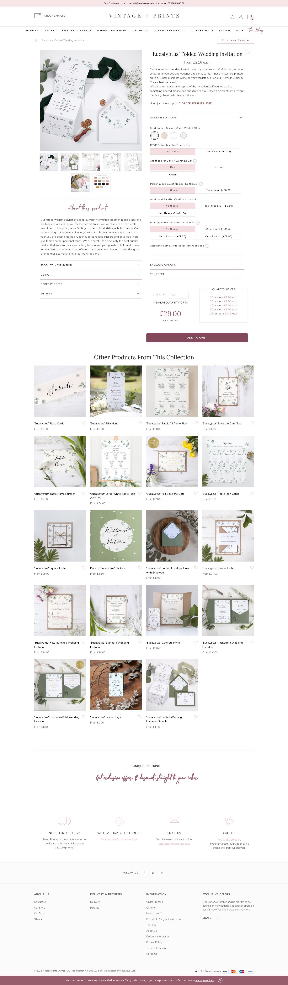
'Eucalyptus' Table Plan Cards (220, 494)
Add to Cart (197, 338)
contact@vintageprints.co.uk (174, 844)
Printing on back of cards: (165, 222)
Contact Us (40, 902)
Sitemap (38, 919)
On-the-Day (140, 30)
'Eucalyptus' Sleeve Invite (218, 568)
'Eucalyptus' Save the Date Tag (221, 423)
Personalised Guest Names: (167, 183)
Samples (225, 30)
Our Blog (39, 913)
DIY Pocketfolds (201, 30)
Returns (94, 908)
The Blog (256, 30)
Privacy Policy (154, 942)
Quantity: (159, 294)
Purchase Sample (235, 40)
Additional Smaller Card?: (166, 199)
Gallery (50, 30)
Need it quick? (154, 913)
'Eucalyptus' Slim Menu (104, 423)
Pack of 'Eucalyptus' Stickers (107, 568)
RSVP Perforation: (161, 145)
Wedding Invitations (112, 30)
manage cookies (204, 980)
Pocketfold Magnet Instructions (163, 919)
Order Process (154, 902)
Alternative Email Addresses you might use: (177, 245)
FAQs (239, 30)
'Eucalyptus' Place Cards (49, 423)
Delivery (95, 902)
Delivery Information (157, 936)
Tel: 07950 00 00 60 (229, 840)
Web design (110, 970)
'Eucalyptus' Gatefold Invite (163, 643)
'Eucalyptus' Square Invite (50, 568)
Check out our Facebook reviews (119, 839)
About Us (32, 30)
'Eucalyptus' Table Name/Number (54, 494)
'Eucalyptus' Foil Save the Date (165, 494)
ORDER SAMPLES (54, 15)
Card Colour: (157, 128)
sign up (211, 918)
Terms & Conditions (157, 948)
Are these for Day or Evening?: (168, 160)
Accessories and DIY (169, 30)
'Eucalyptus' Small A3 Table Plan (166, 423)
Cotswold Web (128, 970)
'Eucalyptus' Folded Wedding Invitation (62, 40)
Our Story (39, 908)
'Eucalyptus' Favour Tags (105, 717)
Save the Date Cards (76, 30)
